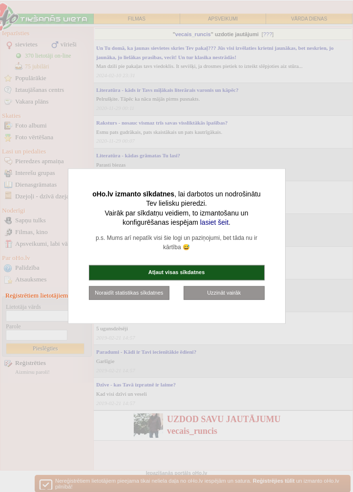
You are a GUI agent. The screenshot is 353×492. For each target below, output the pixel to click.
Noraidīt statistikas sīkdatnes (129, 292)
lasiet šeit (214, 222)
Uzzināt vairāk (224, 292)
